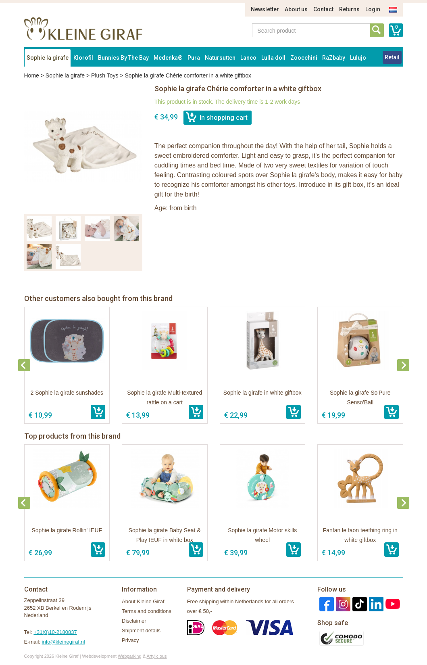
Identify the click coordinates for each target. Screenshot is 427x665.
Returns (349, 9)
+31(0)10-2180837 (55, 632)
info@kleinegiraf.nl (63, 642)
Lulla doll (273, 57)
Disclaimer (134, 621)
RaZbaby (333, 57)
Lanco (248, 57)
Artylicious (156, 656)
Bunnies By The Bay (123, 57)
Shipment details (141, 630)
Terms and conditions (146, 611)
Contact (323, 9)
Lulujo (358, 57)
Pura (193, 57)
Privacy (130, 640)
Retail (392, 57)
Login (372, 9)
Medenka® (168, 57)
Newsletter (265, 9)
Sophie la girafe (48, 57)
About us (296, 9)
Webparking (130, 656)
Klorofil (83, 57)
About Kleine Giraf (143, 601)
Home (31, 75)
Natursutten (220, 57)
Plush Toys (104, 75)
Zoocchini (303, 57)
